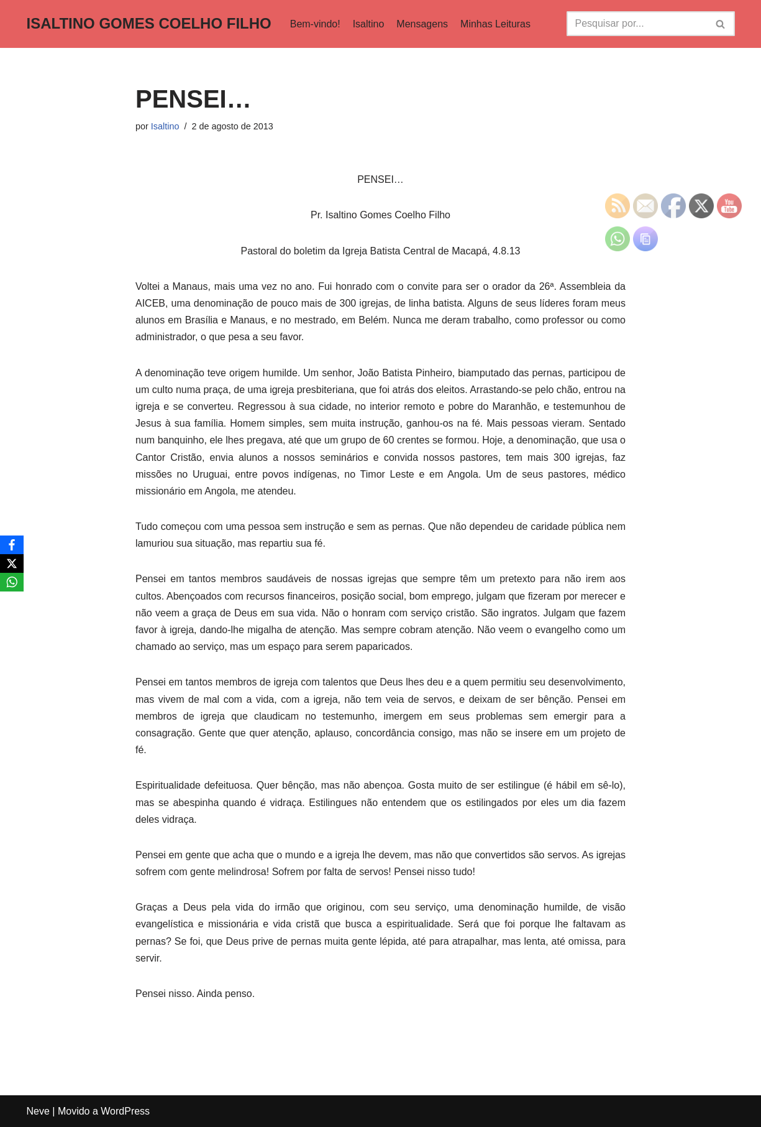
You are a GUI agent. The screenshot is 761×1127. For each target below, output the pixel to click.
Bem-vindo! (315, 24)
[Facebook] (12, 545)
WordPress (125, 1111)
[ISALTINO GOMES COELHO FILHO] (149, 24)
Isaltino (369, 24)
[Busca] (637, 23)
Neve (38, 1111)
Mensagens (422, 24)
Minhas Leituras (495, 24)
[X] (12, 563)
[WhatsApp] (12, 582)
